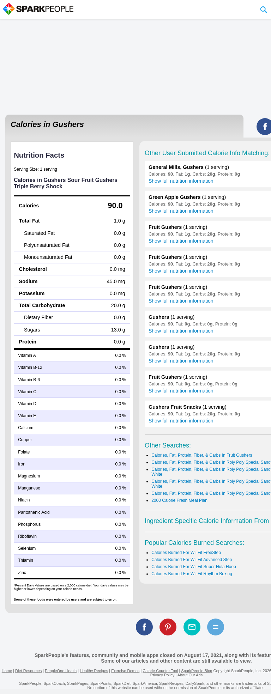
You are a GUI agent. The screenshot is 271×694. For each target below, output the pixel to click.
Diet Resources (28, 671)
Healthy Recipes (94, 671)
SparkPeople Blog (196, 671)
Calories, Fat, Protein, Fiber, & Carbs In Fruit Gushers (201, 455)
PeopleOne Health (61, 671)
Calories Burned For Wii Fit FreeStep (186, 552)
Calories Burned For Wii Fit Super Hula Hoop (193, 566)
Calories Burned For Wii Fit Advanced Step (191, 559)
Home (7, 671)
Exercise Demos (125, 671)
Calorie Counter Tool (160, 671)
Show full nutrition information (181, 181)
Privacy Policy (162, 675)
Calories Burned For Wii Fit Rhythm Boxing (191, 573)
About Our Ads (190, 675)
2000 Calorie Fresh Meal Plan (179, 500)
